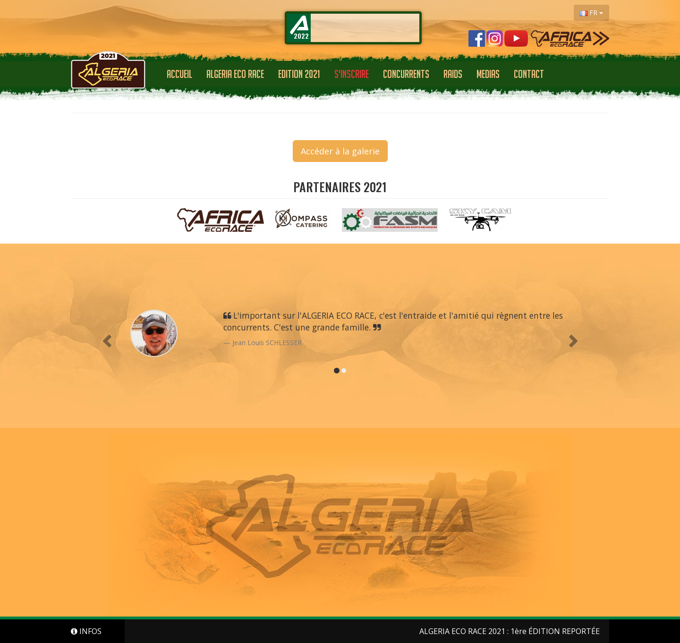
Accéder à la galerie (340, 151)
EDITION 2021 (299, 74)
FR (591, 12)
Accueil (179, 74)
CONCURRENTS (406, 74)
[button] (105, 338)
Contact (529, 74)
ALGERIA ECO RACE (235, 74)
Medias (488, 74)
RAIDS (452, 74)
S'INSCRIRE (351, 74)
